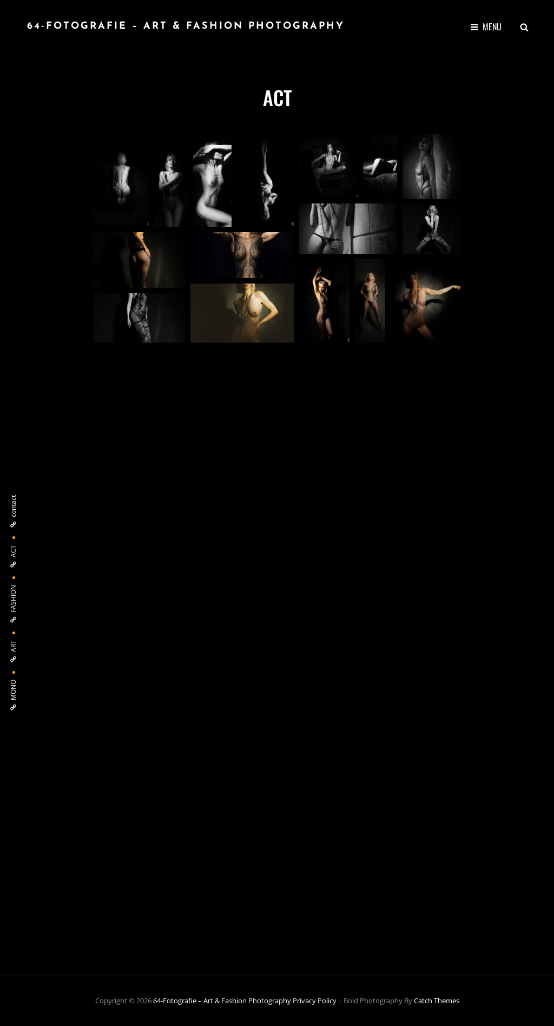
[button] (121, 180)
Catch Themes (436, 1000)
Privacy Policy (315, 1000)
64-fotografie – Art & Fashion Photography (186, 26)
